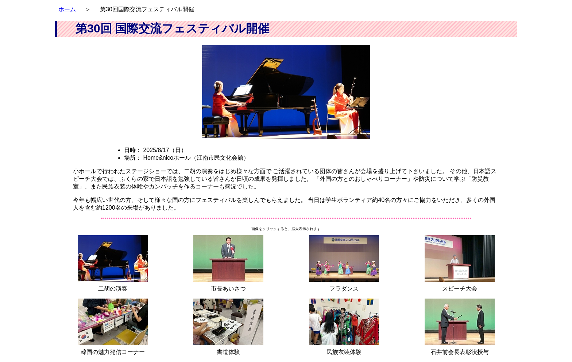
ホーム (67, 9)
